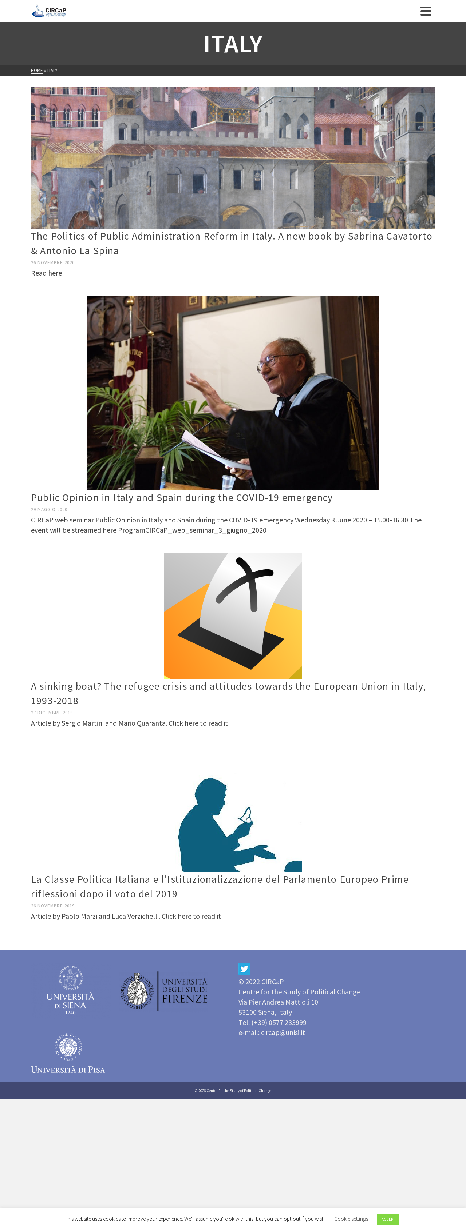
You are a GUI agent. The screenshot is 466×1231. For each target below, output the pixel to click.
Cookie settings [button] (351, 1218)
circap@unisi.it (283, 1032)
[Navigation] (426, 11)
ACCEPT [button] (388, 1219)
